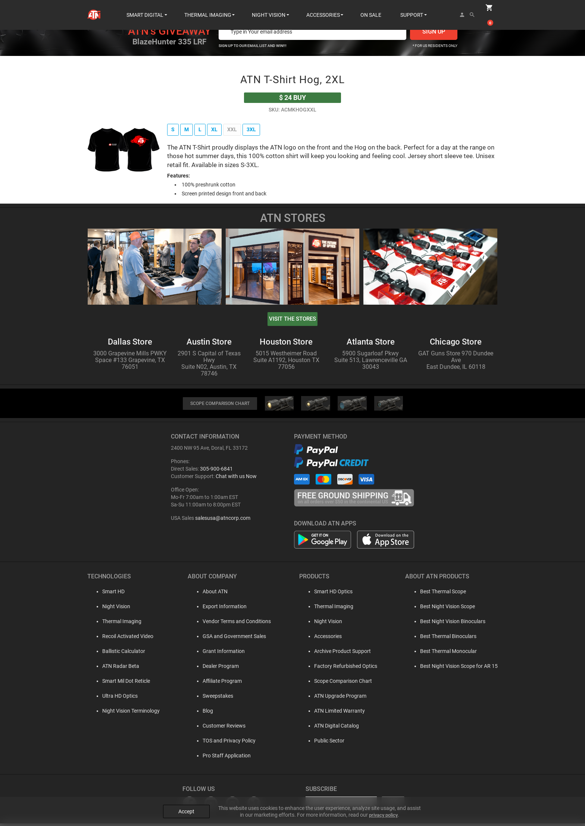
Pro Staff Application (222, 758)
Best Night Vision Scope (447, 609)
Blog (203, 713)
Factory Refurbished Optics (343, 669)
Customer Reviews (219, 728)
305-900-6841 (216, 471)
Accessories (325, 639)
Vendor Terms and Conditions (232, 624)
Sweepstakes (213, 698)
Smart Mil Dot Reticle (119, 684)
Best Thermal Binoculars (448, 639)
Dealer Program (216, 669)
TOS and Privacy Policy (224, 743)
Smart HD (106, 594)
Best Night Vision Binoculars (452, 624)
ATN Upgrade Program (338, 698)
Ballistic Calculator (116, 654)
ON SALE (370, 7)
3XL (257, 130)
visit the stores (292, 320)
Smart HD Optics (331, 594)
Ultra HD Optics (112, 698)
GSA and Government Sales (229, 639)
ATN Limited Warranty (337, 713)
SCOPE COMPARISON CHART (219, 405)
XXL (236, 130)
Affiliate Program (217, 684)
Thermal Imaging (114, 624)
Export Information (220, 609)
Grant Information (219, 654)
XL (216, 130)
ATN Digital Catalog (334, 728)
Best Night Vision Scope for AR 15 (459, 669)
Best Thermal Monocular (448, 654)
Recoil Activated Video (120, 639)
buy (292, 97)
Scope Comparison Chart (340, 684)
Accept (186, 804)
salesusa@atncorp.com (222, 521)
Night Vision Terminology (123, 713)
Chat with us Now (236, 479)
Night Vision (109, 609)
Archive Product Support (340, 654)
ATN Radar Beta (113, 669)
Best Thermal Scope (443, 594)
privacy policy (383, 808)
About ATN (210, 594)
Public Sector (327, 743)
